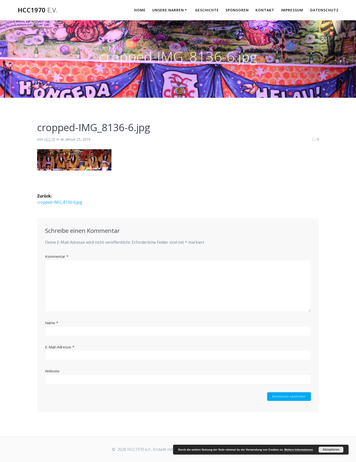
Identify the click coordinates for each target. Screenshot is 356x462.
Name (51, 322)
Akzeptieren (331, 449)
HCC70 (49, 139)
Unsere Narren (168, 10)
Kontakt (264, 10)
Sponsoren (237, 10)
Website (52, 370)
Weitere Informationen (298, 449)
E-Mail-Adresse (59, 346)
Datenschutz (324, 10)
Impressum (292, 10)
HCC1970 (37, 10)
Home (140, 10)
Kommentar (56, 256)
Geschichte (207, 10)
